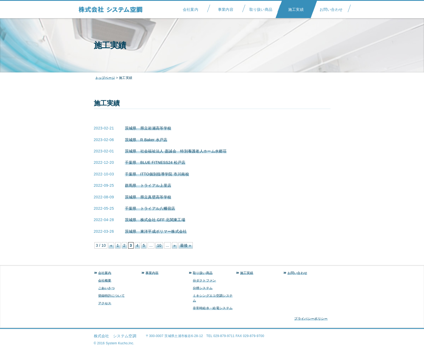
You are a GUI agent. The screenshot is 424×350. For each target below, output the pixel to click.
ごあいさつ (106, 288)
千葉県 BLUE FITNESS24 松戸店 (155, 162)
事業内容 (225, 7)
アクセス (104, 303)
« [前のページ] (111, 245)
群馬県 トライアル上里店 (148, 185)
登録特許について (111, 296)
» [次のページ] (175, 245)
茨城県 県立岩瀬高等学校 (148, 128)
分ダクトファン (204, 280)
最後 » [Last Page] (185, 245)
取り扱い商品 (261, 7)
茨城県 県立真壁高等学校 (148, 197)
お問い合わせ (331, 7)
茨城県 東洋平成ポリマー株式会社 (156, 231)
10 (159, 245)
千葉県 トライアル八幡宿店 (150, 208)
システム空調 (113, 9)
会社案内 (190, 7)
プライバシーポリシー (310, 319)
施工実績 (296, 7)
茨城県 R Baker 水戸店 (146, 140)
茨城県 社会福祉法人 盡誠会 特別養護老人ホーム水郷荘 (176, 151)
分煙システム (203, 288)
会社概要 (104, 280)
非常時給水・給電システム (213, 308)
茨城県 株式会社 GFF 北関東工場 (155, 220)
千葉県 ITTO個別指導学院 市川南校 (157, 174)
